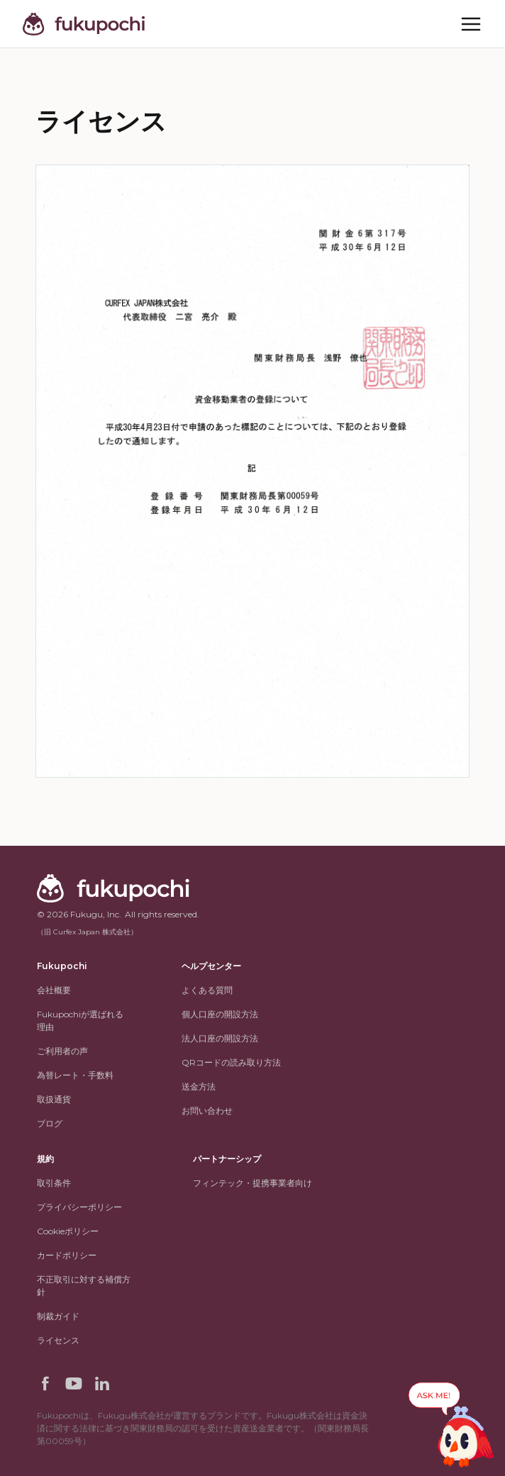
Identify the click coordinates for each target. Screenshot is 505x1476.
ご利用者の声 (62, 1051)
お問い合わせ (207, 1110)
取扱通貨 (54, 1099)
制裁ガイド (58, 1316)
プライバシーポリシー (79, 1207)
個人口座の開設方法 (220, 1014)
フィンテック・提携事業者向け (252, 1183)
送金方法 (199, 1086)
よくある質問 (207, 990)
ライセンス (58, 1340)
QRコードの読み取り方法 (231, 1062)
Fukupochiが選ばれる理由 (80, 1020)
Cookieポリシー (68, 1231)
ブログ (49, 1123)
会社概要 (54, 990)
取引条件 (54, 1183)
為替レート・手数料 (75, 1075)
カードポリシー (66, 1255)
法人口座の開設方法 (220, 1038)
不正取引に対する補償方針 (84, 1285)
